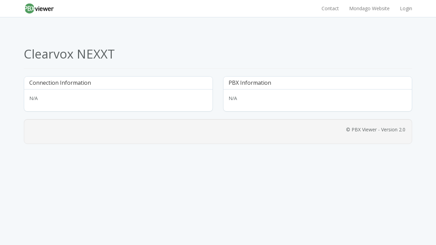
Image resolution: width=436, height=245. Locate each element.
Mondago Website (369, 8)
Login (406, 8)
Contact (330, 8)
